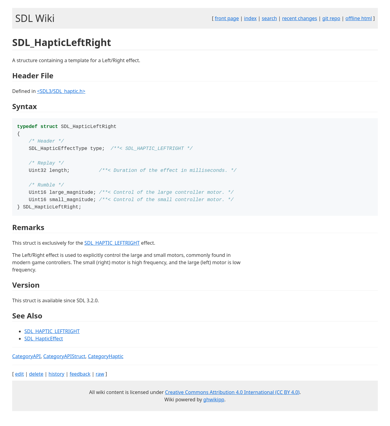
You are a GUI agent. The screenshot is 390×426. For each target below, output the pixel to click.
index (250, 18)
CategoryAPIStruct (64, 363)
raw (100, 381)
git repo (331, 18)
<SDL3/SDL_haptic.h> (61, 91)
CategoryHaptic (105, 363)
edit (19, 381)
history (56, 381)
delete (36, 381)
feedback (79, 381)
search (269, 18)
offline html (359, 18)
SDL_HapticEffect (43, 346)
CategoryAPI (26, 363)
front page (227, 18)
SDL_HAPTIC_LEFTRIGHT (112, 250)
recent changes (299, 18)
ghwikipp (213, 406)
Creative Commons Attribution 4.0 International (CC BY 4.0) (232, 399)
